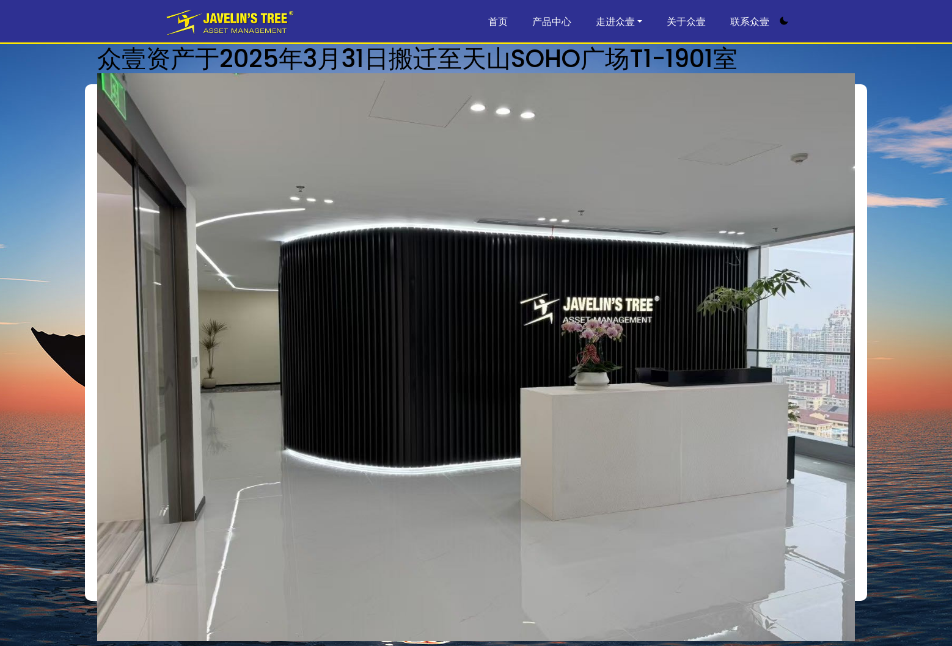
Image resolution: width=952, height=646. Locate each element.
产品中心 (551, 22)
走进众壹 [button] (615, 22)
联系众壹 (749, 22)
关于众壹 (686, 22)
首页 (498, 22)
